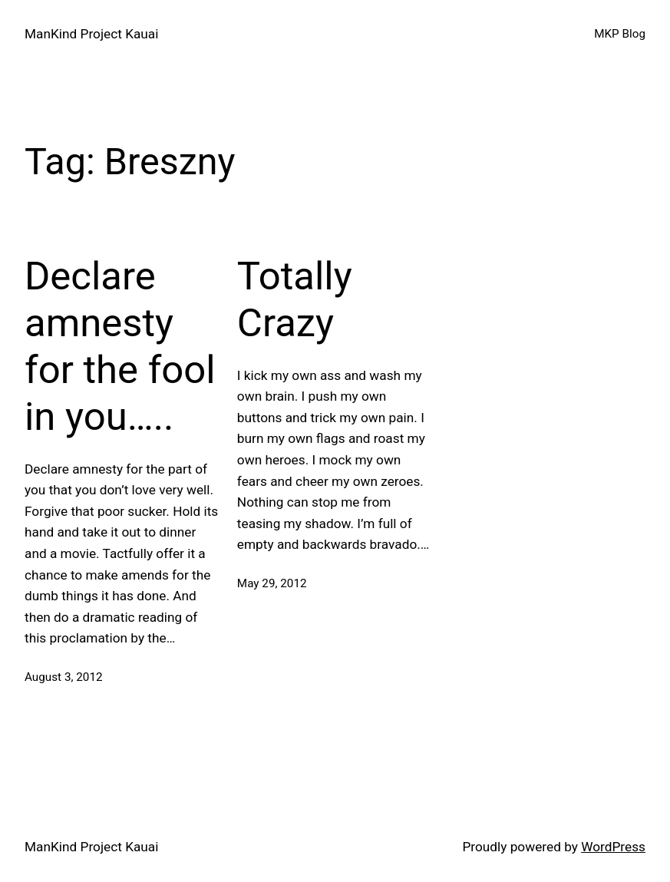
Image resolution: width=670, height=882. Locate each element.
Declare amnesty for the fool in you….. (120, 346)
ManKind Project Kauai (91, 33)
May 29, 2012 (272, 583)
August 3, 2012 (64, 677)
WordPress (613, 846)
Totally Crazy (294, 299)
